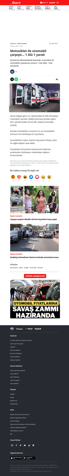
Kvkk (12, 410)
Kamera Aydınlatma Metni (18, 427)
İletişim (13, 389)
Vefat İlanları (14, 404)
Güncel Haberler (16, 366)
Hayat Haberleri (15, 357)
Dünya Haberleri (15, 360)
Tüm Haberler (14, 383)
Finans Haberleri (15, 350)
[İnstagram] (12, 445)
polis (21, 268)
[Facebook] (16, 445)
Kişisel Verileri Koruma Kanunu (19, 414)
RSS (11, 434)
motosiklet (14, 268)
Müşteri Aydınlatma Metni (18, 418)
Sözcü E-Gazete (15, 380)
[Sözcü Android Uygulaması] (29, 458)
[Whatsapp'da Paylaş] (16, 79)
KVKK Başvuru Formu (16, 431)
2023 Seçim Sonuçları (16, 344)
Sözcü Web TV (14, 374)
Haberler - (13, 43)
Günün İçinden (22, 43)
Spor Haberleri (14, 377)
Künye (12, 397)
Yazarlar (12, 347)
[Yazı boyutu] (57, 79)
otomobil (33, 268)
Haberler (13, 336)
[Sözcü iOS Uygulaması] (16, 458)
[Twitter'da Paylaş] (12, 79)
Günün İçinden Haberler (17, 370)
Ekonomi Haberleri (16, 353)
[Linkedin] (33, 445)
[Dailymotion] (29, 445)
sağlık (27, 268)
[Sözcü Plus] (38, 329)
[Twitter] (20, 445)
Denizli (40, 268)
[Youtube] (25, 445)
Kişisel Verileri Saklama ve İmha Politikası (23, 424)
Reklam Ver (13, 401)
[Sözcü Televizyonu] (12, 328)
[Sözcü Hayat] (29, 329)
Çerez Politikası (15, 421)
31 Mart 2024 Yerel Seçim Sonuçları (21, 340)
